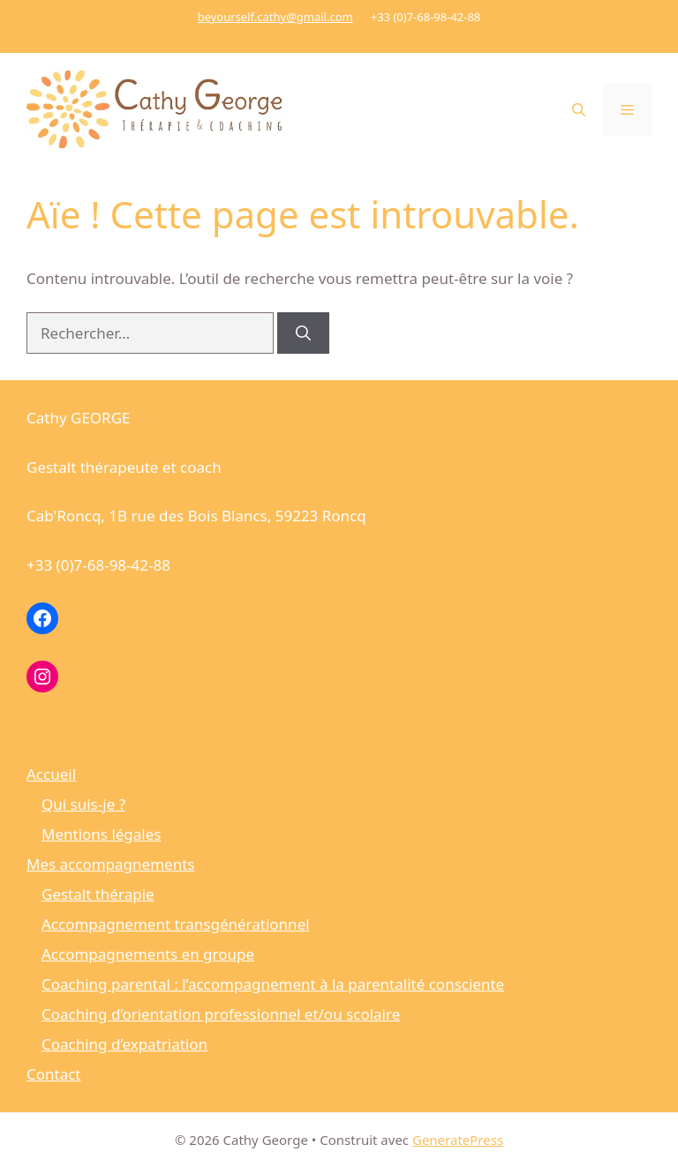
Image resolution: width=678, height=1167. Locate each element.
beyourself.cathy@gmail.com (275, 17)
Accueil (51, 774)
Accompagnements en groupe (147, 954)
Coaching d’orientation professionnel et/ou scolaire (220, 1014)
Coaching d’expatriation (124, 1044)
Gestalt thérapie (97, 894)
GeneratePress (457, 1139)
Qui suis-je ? (83, 804)
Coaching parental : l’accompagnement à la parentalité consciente (272, 984)
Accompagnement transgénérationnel (175, 924)
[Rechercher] (303, 333)
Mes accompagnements (110, 864)
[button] (578, 109)
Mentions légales (101, 834)
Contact (53, 1074)
